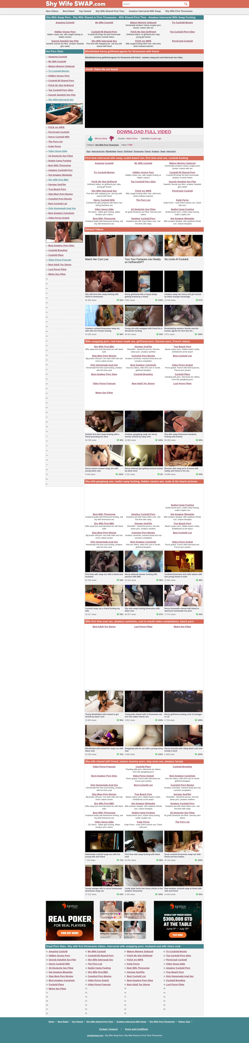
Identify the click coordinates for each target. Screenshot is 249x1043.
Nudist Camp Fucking (59, 160)
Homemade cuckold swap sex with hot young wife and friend (102, 855)
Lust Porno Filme (57, 269)
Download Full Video (144, 131)
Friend (148, 151)
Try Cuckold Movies (182, 22)
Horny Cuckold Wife (58, 137)
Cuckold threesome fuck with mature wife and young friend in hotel (183, 575)
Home (51, 1021)
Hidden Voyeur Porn (65, 32)
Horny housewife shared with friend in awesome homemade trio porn (181, 609)
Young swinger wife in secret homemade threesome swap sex (103, 889)
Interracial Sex (98, 151)
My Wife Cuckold (104, 22)
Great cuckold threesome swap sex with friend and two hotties (182, 855)
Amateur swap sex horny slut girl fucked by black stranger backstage (182, 295)
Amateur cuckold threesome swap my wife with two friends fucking (102, 329)
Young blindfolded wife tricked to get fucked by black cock (102, 715)
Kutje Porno (54, 146)
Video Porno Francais (59, 260)
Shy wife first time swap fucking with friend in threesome (101, 295)
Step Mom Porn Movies (60, 194)
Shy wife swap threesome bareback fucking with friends (180, 435)
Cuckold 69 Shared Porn (104, 32)
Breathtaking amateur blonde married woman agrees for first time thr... (181, 329)
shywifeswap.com (95, 1035)
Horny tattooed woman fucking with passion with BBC (141, 575)
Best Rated (68, 11)
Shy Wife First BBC (58, 179)
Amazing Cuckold (65, 22)
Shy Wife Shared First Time (110, 11)
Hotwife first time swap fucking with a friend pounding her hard (102, 435)
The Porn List (55, 141)
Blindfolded (111, 151)
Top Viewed (85, 11)
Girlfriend (128, 151)
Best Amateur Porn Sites (61, 245)
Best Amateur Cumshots (61, 213)
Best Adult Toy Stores (59, 264)
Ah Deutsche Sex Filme (60, 156)
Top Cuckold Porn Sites (182, 32)
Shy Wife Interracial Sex (104, 41)
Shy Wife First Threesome (179, 11)
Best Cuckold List (57, 203)
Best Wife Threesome (59, 165)
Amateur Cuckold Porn (60, 170)
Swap (162, 151)
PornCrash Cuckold (182, 41)
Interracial (171, 151)
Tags (88, 151)
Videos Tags (184, 1021)
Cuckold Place (56, 255)
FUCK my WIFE (143, 41)
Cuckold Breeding (57, 250)
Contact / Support (108, 1029)
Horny (120, 151)
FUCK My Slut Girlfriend (143, 32)
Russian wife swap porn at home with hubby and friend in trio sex (181, 469)
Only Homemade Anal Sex (62, 208)
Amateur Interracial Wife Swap (145, 11)
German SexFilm (57, 184)
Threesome (138, 151)
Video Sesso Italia (57, 151)
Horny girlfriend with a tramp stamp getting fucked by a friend (141, 295)
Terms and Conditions (136, 1029)
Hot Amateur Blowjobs (60, 175)
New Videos (52, 11)
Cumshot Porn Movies (60, 199)
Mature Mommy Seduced (143, 22)
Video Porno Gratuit (58, 218)
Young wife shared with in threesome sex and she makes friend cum (143, 715)
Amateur (155, 151)
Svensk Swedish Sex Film (65, 41)
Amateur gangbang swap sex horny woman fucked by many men (141, 435)
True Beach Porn (57, 189)
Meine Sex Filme (57, 274)
